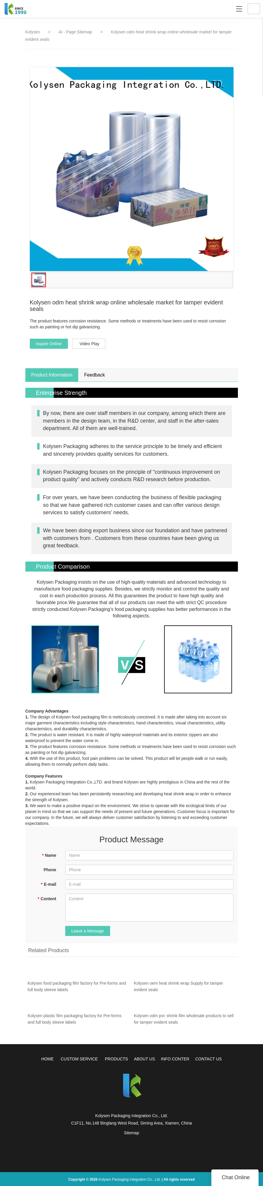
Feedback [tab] (94, 374)
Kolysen (32, 32)
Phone (50, 869)
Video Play (89, 343)
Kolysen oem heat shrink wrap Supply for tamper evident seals (178, 988)
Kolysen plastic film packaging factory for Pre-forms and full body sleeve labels (75, 1021)
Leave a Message (87, 931)
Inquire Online (49, 343)
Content (46, 898)
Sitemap (131, 1132)
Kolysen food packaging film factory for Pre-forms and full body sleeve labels (77, 988)
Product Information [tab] (52, 374)
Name (49, 855)
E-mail (48, 884)
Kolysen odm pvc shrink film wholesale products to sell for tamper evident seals (184, 1021)
